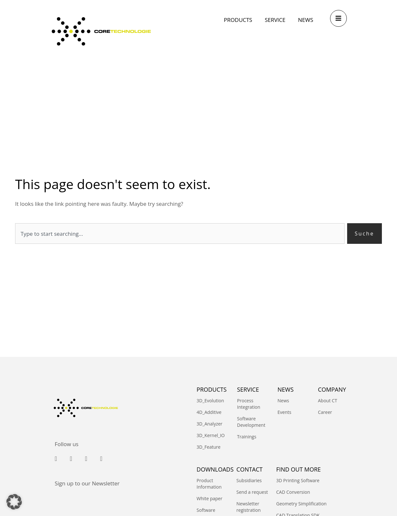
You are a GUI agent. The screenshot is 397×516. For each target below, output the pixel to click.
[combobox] (179, 233)
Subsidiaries (249, 481)
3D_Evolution (210, 401)
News (283, 401)
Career (325, 412)
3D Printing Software (297, 481)
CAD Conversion (293, 492)
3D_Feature (208, 447)
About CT (327, 401)
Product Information (209, 484)
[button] (14, 502)
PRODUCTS (211, 389)
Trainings (246, 437)
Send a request (252, 492)
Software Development (251, 422)
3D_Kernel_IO (210, 436)
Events (284, 412)
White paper (209, 499)
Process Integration (248, 404)
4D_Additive (209, 412)
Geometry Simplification (301, 504)
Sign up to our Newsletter (87, 483)
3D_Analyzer (209, 424)
